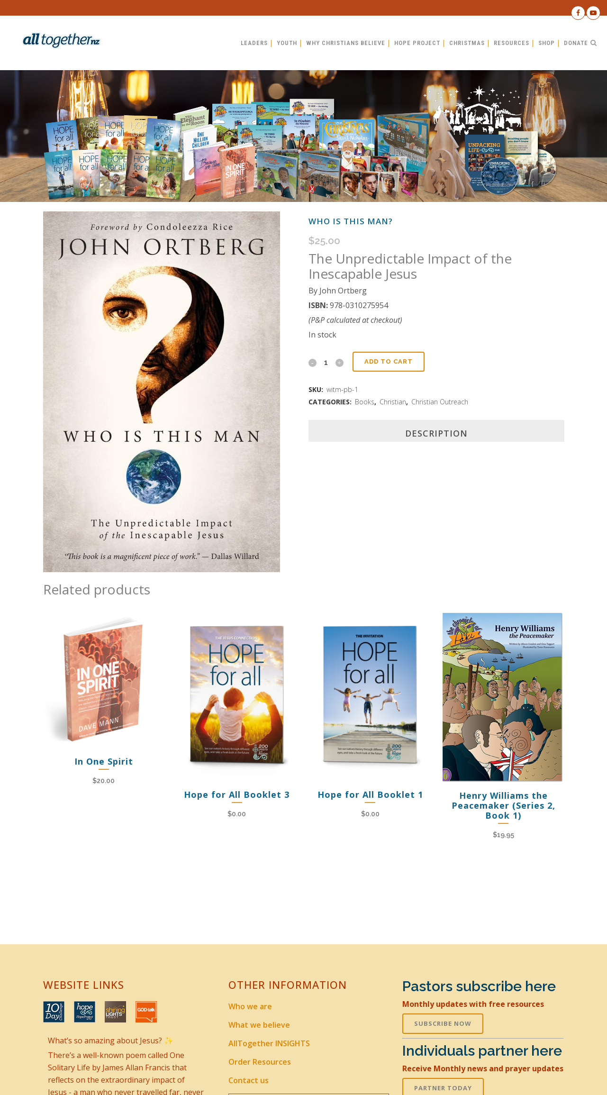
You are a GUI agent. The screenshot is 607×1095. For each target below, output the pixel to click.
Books (364, 401)
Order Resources (259, 1062)
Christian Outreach (439, 401)
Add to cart (388, 361)
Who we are (250, 1006)
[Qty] (326, 362)
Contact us (248, 1080)
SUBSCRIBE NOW (442, 1023)
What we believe (259, 1025)
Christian (393, 401)
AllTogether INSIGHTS (269, 1043)
